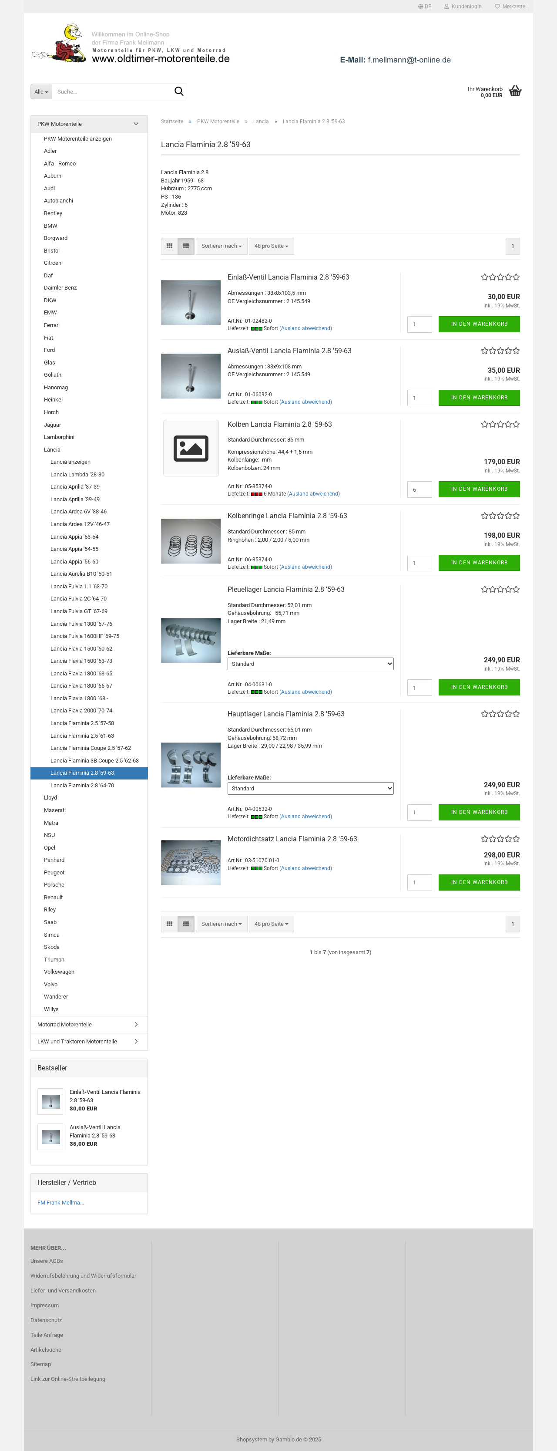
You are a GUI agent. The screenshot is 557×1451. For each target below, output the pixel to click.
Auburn (52, 175)
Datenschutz (46, 1320)
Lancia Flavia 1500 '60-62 (81, 648)
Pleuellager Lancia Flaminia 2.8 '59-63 (286, 589)
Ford (49, 350)
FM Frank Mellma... (60, 1202)
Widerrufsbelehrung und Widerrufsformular (83, 1275)
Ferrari (52, 325)
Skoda (52, 947)
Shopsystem (251, 1439)
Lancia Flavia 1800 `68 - (79, 698)
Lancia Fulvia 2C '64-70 (78, 598)
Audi (49, 188)
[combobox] (222, 246)
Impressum (44, 1305)
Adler (50, 151)
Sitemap (40, 1364)
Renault (53, 897)
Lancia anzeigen (70, 462)
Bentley (53, 213)
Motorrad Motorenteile (64, 1024)
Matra (51, 823)
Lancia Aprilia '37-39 (75, 486)
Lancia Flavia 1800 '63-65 (81, 673)
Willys (51, 1009)
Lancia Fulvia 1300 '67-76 (81, 624)
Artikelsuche (45, 1349)
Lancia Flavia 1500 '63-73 (81, 661)
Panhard (54, 860)
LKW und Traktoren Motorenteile (77, 1041)
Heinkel (53, 399)
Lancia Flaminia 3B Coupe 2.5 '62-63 (94, 760)
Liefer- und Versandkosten (63, 1290)
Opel (49, 847)
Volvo (50, 984)
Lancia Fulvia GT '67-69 (78, 611)
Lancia (52, 449)
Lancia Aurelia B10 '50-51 (81, 573)
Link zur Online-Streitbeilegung (67, 1379)
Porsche (54, 884)
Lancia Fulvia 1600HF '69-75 (84, 636)
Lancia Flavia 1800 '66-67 (81, 685)
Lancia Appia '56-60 (74, 561)
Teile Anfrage (46, 1335)
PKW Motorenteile (59, 124)
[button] (425, 6)
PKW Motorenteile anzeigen (78, 138)
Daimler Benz (60, 287)
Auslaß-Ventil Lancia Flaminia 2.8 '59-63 (290, 351)
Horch (51, 412)
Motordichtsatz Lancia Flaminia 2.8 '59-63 (292, 839)
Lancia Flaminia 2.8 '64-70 (82, 785)
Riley (50, 909)
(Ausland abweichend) (305, 328)
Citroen (52, 263)
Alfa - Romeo (60, 163)
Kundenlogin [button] (463, 6)
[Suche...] (41, 91)
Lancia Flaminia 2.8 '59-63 (82, 772)
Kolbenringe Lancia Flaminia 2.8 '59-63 (287, 516)
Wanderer (56, 996)
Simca (52, 934)
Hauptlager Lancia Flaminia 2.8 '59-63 (286, 714)
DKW (50, 300)
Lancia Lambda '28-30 (77, 474)
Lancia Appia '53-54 (74, 536)
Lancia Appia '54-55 (74, 549)
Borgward (55, 238)
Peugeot (54, 872)
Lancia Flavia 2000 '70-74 (81, 710)
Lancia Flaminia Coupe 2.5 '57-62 (90, 748)
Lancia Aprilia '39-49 (75, 499)
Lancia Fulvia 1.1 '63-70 (78, 586)
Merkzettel (511, 6)
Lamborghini (59, 437)
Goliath (52, 374)
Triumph (54, 959)
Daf (48, 275)
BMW (50, 226)
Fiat (48, 337)
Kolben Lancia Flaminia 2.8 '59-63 (280, 424)
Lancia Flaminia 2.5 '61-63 (82, 735)
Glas (49, 362)
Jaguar (52, 425)
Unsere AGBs (46, 1261)
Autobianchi (58, 200)
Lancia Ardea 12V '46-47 (80, 524)
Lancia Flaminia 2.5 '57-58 (82, 723)
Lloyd (50, 797)
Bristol (52, 250)
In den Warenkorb (479, 324)
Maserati (55, 810)
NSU (49, 835)
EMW (50, 312)
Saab (50, 922)
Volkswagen (59, 971)
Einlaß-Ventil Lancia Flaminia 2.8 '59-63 (288, 277)
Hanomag (56, 387)
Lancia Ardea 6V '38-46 (78, 511)
